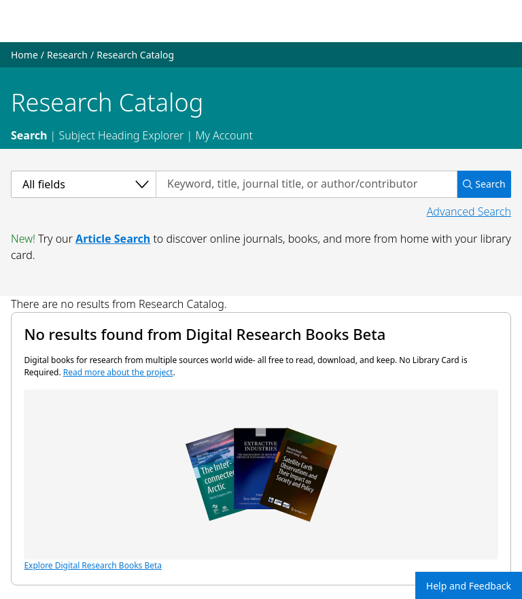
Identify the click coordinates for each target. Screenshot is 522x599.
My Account (224, 135)
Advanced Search (469, 211)
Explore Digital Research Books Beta (261, 480)
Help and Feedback (468, 585)
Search (29, 135)
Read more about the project (118, 372)
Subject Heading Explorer (121, 135)
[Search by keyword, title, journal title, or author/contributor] (306, 184)
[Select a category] (83, 184)
